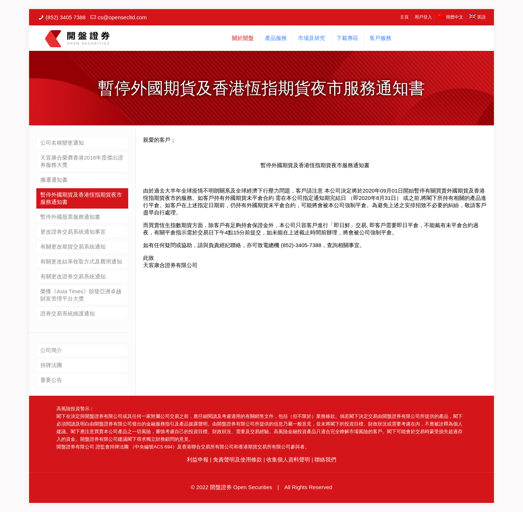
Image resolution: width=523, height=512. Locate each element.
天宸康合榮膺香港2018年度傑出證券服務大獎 (81, 161)
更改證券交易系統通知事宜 (73, 232)
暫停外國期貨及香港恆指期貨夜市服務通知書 (81, 198)
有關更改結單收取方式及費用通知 (81, 261)
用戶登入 (423, 17)
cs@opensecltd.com (122, 17)
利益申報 (197, 459)
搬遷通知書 (54, 180)
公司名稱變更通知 (62, 143)
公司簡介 (51, 350)
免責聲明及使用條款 (237, 459)
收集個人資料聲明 (288, 459)
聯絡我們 (325, 459)
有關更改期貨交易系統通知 (73, 246)
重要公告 (51, 380)
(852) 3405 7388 (66, 17)
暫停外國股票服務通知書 (70, 217)
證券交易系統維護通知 (67, 313)
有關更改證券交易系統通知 (73, 276)
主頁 (404, 17)
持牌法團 (51, 365)
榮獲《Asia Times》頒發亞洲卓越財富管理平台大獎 (80, 295)
